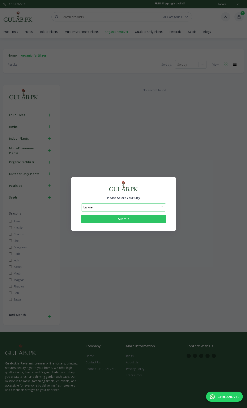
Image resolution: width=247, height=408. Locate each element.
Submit (123, 219)
